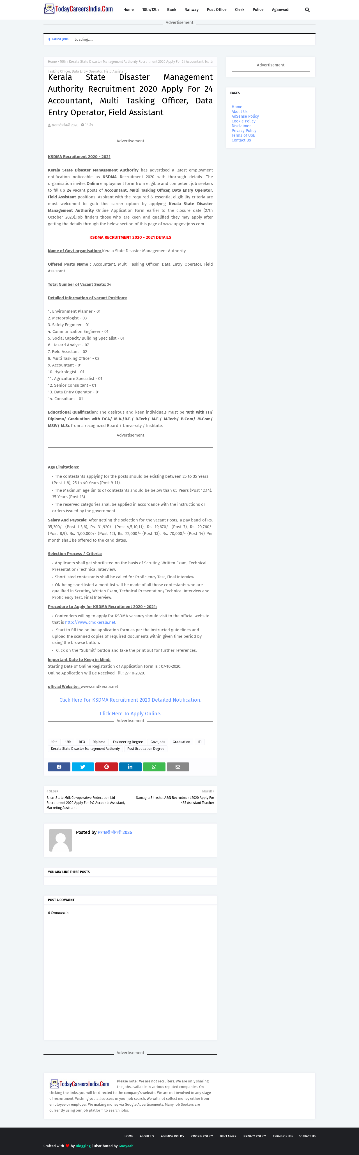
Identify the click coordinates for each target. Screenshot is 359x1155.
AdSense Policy (245, 116)
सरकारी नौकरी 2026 (65, 125)
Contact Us (241, 140)
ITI (200, 742)
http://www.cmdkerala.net (90, 622)
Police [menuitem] (258, 9)
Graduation (181, 742)
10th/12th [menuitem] (150, 9)
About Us (240, 111)
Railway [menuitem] (192, 9)
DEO (82, 742)
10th (63, 62)
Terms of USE (243, 135)
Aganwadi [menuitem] (280, 9)
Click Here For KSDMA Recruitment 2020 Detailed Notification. (130, 700)
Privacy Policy (244, 130)
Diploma (99, 742)
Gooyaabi (127, 1146)
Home (52, 62)
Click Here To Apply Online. (130, 714)
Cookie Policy (244, 121)
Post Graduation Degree (145, 749)
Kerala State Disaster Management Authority (85, 749)
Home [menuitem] (128, 9)
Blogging (83, 1146)
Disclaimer (241, 126)
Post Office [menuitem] (217, 9)
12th (68, 742)
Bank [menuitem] (171, 9)
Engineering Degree (128, 742)
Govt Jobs (158, 742)
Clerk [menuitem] (239, 9)
